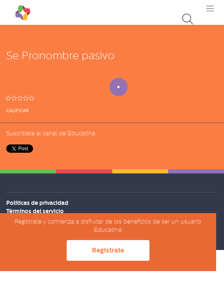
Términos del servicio (35, 211)
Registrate (108, 250)
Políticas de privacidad (37, 202)
